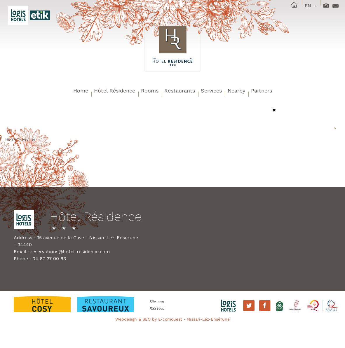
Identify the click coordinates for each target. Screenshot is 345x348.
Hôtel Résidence (114, 91)
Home (80, 91)
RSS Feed (157, 308)
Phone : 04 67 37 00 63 (40, 258)
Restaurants (179, 91)
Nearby (236, 91)
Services (211, 91)
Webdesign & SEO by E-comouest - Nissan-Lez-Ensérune (172, 319)
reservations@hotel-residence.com (70, 251)
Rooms (149, 91)
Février (29, 139)
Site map (157, 301)
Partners (261, 91)
